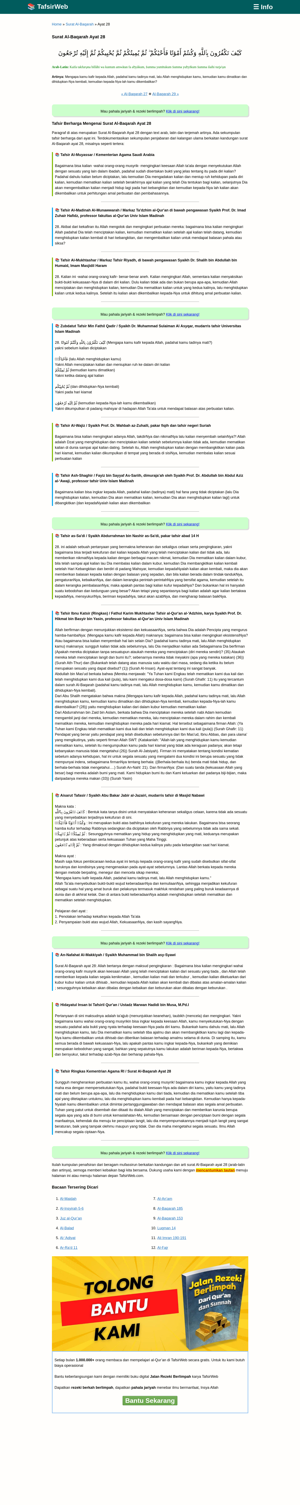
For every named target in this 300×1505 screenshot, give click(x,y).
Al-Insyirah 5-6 (72, 1208)
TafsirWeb (52, 6)
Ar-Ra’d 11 (69, 1248)
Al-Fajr (162, 1248)
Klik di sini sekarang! (182, 111)
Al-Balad (67, 1228)
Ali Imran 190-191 (171, 1238)
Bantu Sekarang (150, 1400)
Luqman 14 (166, 1228)
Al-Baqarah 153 (170, 1218)
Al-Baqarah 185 (170, 1208)
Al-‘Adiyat (68, 1238)
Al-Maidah (68, 1199)
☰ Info (263, 7)
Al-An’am (164, 1199)
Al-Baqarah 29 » (165, 94)
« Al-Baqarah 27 (134, 94)
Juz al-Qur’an (71, 1218)
